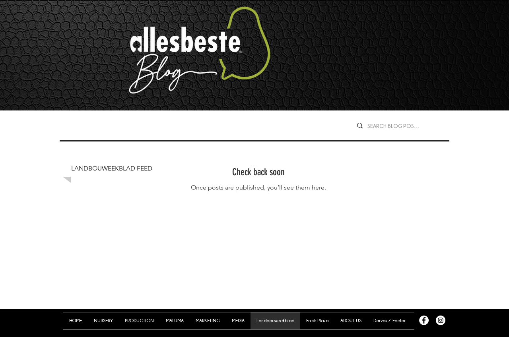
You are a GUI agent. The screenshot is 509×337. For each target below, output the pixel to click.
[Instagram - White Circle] (440, 320)
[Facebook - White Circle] (424, 320)
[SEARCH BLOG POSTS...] (394, 126)
